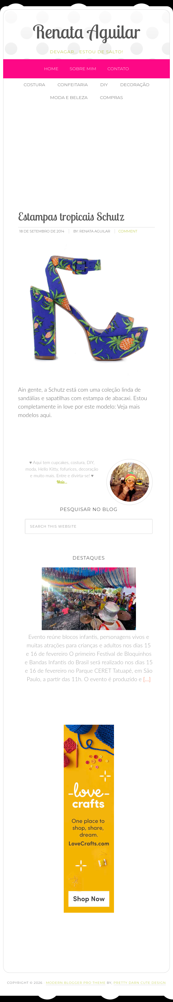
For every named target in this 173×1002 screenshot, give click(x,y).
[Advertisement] (93, 156)
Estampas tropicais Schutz (71, 216)
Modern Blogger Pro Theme (75, 983)
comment (127, 231)
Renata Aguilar (86, 31)
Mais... (62, 482)
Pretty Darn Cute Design (140, 983)
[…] (146, 679)
